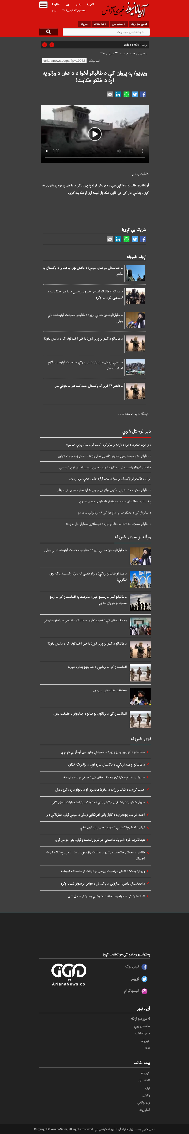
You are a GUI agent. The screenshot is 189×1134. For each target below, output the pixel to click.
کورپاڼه (145, 1072)
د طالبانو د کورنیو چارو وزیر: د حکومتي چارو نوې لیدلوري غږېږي (103, 752)
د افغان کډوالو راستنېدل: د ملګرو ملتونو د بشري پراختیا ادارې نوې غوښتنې (105, 467)
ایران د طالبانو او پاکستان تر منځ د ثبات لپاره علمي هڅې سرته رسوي (110, 478)
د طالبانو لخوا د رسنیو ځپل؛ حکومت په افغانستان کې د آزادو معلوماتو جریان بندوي (88, 600)
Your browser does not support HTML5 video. (95, 134)
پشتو (78, 4)
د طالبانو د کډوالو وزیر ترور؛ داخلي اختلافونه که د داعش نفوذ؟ (83, 338)
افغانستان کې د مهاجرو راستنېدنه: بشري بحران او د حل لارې (106, 896)
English (56, 4)
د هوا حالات (100, 24)
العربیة (90, 4)
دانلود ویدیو (140, 174)
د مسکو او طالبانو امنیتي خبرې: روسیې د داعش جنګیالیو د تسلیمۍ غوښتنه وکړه (85, 294)
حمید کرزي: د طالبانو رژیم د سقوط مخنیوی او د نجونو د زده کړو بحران (100, 789)
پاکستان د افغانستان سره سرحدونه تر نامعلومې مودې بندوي (115, 501)
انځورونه (144, 1109)
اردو (54, 10)
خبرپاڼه (84, 24)
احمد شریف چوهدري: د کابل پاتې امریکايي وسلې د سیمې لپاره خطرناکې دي (95, 814)
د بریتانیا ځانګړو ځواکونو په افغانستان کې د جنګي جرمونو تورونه (104, 777)
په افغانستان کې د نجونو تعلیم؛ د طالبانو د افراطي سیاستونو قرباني (85, 620)
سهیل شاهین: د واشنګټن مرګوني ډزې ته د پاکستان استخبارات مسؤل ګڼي (98, 802)
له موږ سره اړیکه (139, 24)
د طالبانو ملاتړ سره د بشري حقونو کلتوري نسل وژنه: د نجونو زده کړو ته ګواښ (104, 455)
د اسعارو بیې (118, 24)
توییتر (134, 978)
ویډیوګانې (143, 1102)
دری (68, 4)
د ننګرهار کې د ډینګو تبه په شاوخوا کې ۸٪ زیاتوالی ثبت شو (114, 512)
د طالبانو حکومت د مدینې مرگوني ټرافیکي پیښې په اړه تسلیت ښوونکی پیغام (104, 489)
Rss (147, 1048)
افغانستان (144, 1080)
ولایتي (146, 1095)
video (127, 44)
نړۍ (147, 1087)
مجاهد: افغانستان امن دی (110, 690)
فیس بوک (132, 966)
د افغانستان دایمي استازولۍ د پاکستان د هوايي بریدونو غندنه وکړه (103, 883)
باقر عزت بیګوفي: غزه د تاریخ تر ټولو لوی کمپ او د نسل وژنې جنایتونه (108, 444)
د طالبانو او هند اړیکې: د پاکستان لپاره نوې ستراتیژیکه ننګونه (106, 764)
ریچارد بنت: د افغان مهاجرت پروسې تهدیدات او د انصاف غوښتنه (103, 871)
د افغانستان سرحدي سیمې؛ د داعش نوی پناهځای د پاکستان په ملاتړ (83, 271)
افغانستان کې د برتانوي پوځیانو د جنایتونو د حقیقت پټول (90, 713)
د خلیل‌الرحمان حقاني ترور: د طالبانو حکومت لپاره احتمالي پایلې (85, 318)
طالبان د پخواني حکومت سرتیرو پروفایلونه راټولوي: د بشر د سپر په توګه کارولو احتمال (95, 855)
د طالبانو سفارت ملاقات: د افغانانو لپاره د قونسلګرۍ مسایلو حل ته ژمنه (108, 523)
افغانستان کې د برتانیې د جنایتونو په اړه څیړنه (97, 667)
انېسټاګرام (131, 990)
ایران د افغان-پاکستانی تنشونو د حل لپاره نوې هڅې (112, 827)
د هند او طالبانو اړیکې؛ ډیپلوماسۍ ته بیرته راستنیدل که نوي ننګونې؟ (88, 576)
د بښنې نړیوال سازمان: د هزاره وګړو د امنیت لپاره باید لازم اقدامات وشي (85, 365)
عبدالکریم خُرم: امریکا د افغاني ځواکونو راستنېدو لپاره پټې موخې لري (100, 840)
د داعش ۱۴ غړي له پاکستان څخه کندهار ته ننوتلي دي (88, 386)
